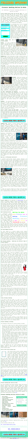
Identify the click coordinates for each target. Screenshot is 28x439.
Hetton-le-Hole (20, 200)
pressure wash (5, 329)
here (16, 392)
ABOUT (19, 5)
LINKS (16, 5)
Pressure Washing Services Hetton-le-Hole (12, 394)
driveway (22, 101)
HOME (14, 5)
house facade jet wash (22, 365)
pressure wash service (15, 362)
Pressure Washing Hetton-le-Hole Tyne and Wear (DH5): (11, 13)
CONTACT (22, 5)
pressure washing (16, 18)
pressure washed (10, 60)
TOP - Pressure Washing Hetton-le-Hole (8, 424)
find (3, 384)
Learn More (15, 438)
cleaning (25, 124)
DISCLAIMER (25, 5)
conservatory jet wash (5, 360)
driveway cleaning (14, 356)
